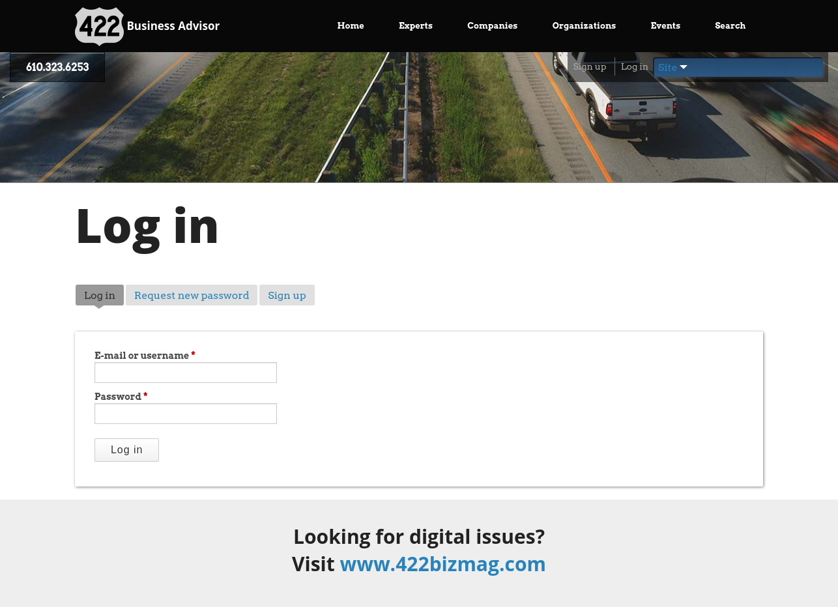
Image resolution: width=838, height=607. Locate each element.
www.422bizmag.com (443, 563)
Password (121, 396)
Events (666, 26)
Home (351, 26)
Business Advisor (147, 26)
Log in (634, 66)
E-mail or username (144, 355)
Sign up (589, 66)
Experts (416, 26)
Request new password (192, 295)
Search (730, 26)
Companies (492, 26)
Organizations (584, 26)
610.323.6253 (57, 67)
